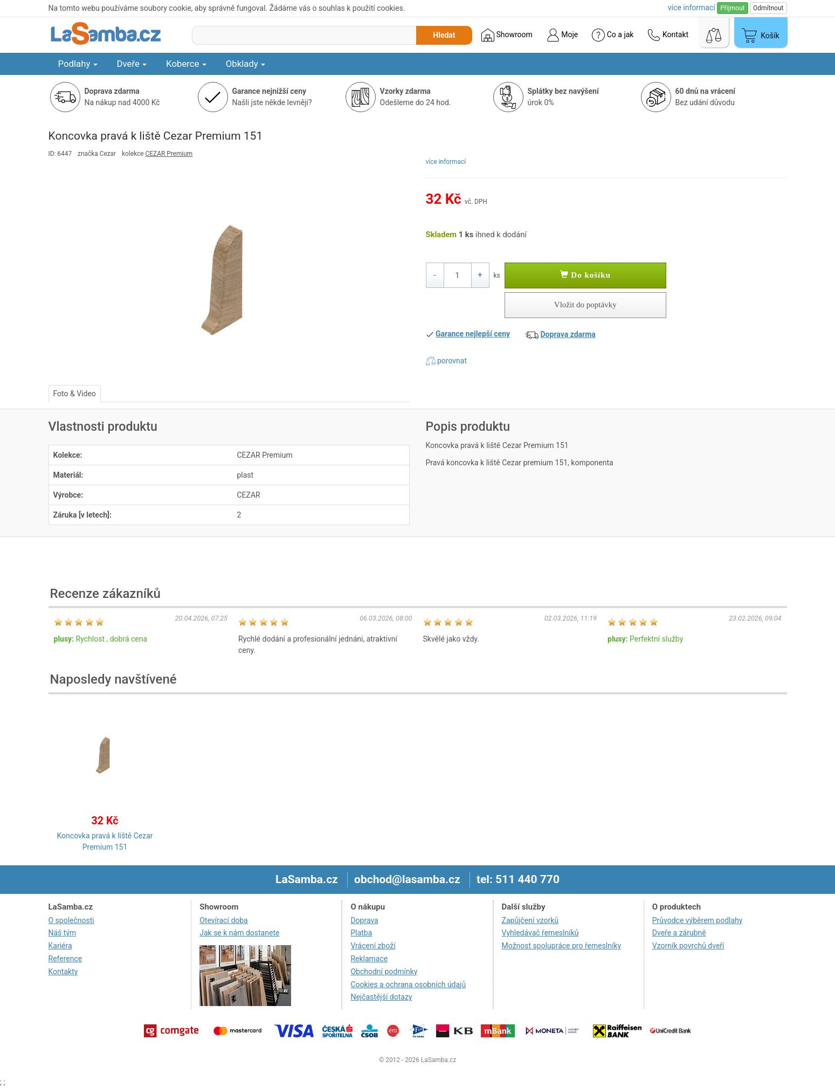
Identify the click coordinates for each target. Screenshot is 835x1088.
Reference (65, 958)
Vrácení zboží (372, 945)
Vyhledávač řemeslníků (540, 932)
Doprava (364, 920)
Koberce (186, 63)
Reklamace (369, 958)
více (691, 7)
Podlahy (78, 63)
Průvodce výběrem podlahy (697, 920)
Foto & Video (74, 393)
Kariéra (60, 945)
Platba (361, 932)
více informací (446, 162)
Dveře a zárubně (679, 932)
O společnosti (71, 920)
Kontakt (667, 35)
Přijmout (732, 8)
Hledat (444, 35)
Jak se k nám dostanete (239, 932)
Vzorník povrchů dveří (688, 945)
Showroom (507, 35)
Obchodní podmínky (383, 971)
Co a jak (612, 35)
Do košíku (585, 275)
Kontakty (63, 971)
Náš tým (63, 932)
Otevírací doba (223, 920)
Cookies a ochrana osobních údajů (408, 984)
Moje (562, 35)
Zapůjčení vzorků (530, 920)
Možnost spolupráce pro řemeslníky (562, 945)
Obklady (245, 63)
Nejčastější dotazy (381, 997)
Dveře (132, 63)
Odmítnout (768, 8)
